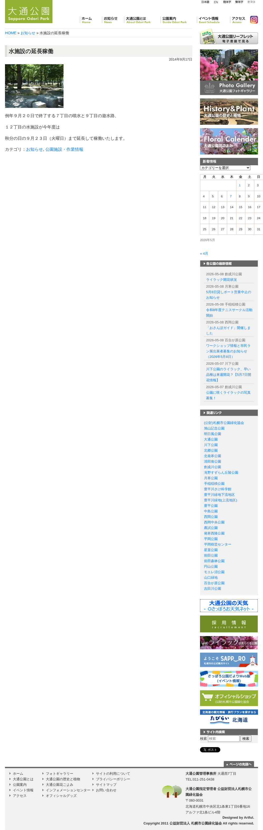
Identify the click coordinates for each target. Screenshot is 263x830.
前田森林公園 (214, 561)
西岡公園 (211, 517)
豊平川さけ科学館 (217, 489)
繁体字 (239, 2)
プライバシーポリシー (113, 779)
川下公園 (211, 445)
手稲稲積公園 (214, 484)
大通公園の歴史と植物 (63, 779)
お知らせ (113, 20)
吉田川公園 (212, 589)
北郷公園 (211, 450)
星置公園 (211, 550)
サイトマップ (106, 785)
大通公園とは (142, 20)
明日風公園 (212, 434)
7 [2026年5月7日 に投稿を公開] (231, 196)
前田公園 (211, 555)
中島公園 (211, 511)
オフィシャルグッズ (61, 796)
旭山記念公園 (214, 428)
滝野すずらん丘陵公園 (221, 472)
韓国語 (251, 2)
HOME (10, 33)
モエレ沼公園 (214, 572)
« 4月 (204, 254)
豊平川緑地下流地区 (219, 495)
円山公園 (211, 566)
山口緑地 (211, 577)
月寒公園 (211, 478)
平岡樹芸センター (217, 544)
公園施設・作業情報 (64, 149)
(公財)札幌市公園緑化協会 (224, 423)
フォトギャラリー (59, 774)
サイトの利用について (113, 774)
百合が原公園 (214, 583)
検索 (203, 739)
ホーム (91, 20)
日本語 (205, 2)
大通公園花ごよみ (59, 785)
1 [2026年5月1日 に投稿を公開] (240, 185)
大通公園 (211, 439)
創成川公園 (212, 467)
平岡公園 (211, 539)
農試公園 (211, 528)
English (216, 2)
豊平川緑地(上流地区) (220, 500)
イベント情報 (213, 20)
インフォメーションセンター (68, 790)
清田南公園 (212, 461)
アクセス (238, 20)
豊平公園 (211, 506)
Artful (248, 817)
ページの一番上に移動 (239, 764)
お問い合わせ (106, 790)
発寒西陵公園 (214, 533)
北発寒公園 (212, 456)
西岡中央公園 (214, 522)
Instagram (252, 20)
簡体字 (227, 2)
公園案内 (178, 20)
